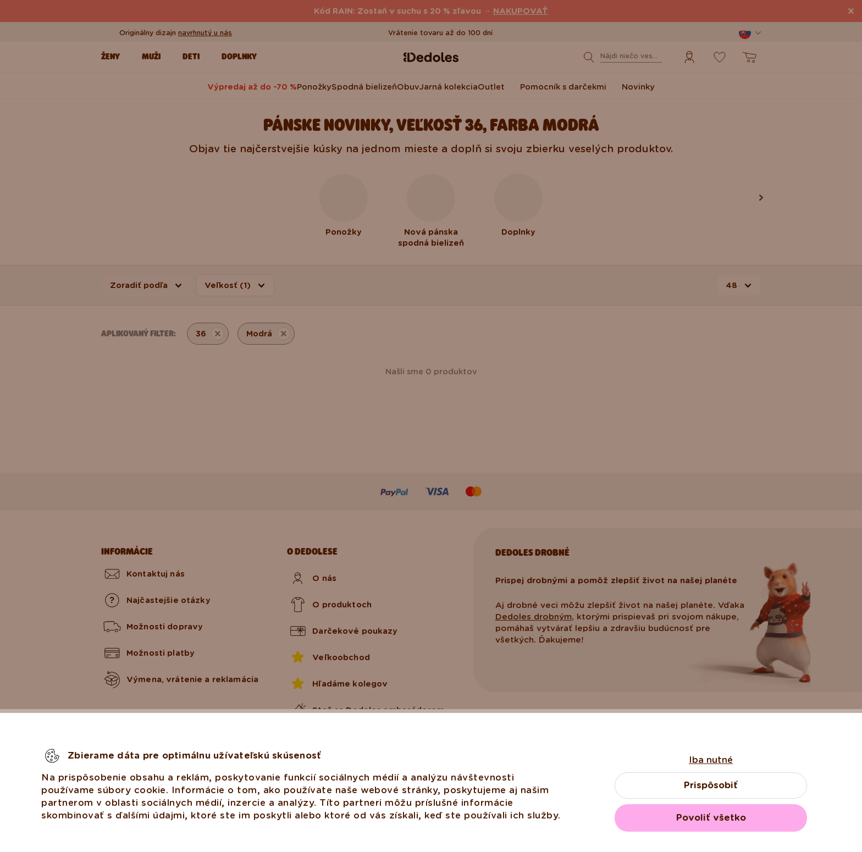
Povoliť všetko (711, 817)
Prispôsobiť (711, 785)
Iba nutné (711, 760)
